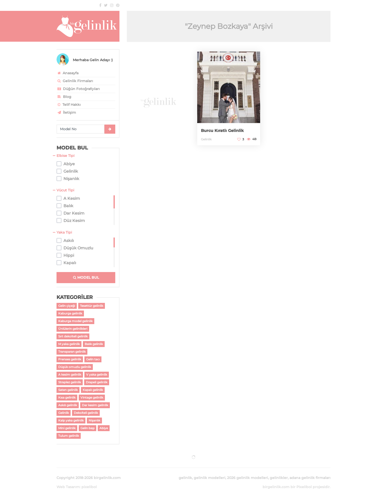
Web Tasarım (68, 481)
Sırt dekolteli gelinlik (73, 336)
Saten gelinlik (68, 390)
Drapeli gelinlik (96, 382)
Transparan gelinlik (72, 351)
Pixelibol (304, 481)
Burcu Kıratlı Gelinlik (224, 130)
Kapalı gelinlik (93, 390)
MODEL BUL (86, 277)
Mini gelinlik (67, 428)
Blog (64, 96)
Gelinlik (63, 413)
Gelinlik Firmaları (75, 81)
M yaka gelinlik (69, 344)
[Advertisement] (158, 99)
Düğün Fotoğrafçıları (78, 89)
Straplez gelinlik (69, 382)
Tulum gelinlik (68, 436)
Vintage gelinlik (91, 397)
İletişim (66, 112)
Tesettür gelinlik (91, 306)
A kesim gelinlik (69, 374)
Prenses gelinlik (69, 359)
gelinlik (185, 472)
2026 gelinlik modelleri (247, 472)
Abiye (103, 428)
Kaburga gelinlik (70, 313)
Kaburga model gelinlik (75, 321)
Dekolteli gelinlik (86, 413)
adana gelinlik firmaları (310, 472)
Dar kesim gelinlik (95, 405)
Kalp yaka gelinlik (71, 420)
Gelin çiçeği (66, 306)
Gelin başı (87, 428)
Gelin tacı (93, 359)
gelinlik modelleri (209, 472)
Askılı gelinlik (67, 405)
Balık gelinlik (94, 344)
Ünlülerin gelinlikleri (72, 328)
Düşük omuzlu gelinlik (74, 367)
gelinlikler (279, 472)
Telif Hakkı (69, 104)
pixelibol (89, 481)
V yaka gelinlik (96, 374)
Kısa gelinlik (67, 397)
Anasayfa (67, 73)
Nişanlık (94, 420)
